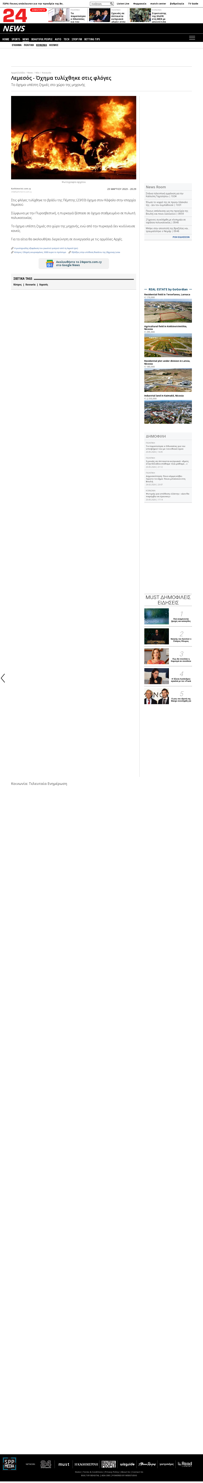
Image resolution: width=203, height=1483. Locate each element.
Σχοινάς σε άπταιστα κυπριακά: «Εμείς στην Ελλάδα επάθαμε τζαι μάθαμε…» (167, 464)
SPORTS (16, 41)
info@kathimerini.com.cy (21, 193)
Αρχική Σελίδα (18, 74)
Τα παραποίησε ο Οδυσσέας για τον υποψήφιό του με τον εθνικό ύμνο (78, 23)
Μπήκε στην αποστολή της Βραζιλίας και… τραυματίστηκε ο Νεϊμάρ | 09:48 (167, 231)
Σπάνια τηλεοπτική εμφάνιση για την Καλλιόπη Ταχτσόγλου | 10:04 (164, 196)
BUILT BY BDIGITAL (90, 1477)
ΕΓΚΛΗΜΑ (17, 46)
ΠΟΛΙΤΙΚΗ (75, 11)
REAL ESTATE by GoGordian (168, 290)
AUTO (58, 41)
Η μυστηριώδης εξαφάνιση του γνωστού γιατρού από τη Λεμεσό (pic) (46, 250)
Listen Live (123, 3)
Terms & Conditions (93, 1473)
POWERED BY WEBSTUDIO (124, 1477)
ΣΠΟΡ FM (77, 41)
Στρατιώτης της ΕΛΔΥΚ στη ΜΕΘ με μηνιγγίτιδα (159, 19)
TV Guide (193, 3)
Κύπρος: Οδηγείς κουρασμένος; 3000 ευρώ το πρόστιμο (40, 253)
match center (158, 3)
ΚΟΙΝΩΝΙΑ (156, 11)
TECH (66, 41)
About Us (125, 1473)
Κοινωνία (46, 74)
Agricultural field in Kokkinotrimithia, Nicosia (165, 329)
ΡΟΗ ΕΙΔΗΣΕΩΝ (181, 238)
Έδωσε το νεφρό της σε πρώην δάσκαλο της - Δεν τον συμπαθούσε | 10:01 (167, 205)
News (30, 74)
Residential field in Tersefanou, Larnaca (167, 296)
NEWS (13, 30)
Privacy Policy (112, 1473)
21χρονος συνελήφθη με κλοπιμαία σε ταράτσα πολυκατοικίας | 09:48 (166, 223)
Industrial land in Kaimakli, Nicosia (164, 397)
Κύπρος (17, 286)
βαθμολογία (177, 3)
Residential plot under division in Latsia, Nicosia (167, 364)
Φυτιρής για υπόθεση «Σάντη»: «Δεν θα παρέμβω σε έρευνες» (167, 496)
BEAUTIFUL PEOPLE (41, 41)
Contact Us (137, 1473)
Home (78, 1473)
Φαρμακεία (139, 3)
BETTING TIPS (92, 41)
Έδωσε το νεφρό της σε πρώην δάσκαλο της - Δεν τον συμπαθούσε (37, 4)
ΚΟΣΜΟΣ (53, 46)
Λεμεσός (43, 286)
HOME (5, 41)
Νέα (37, 74)
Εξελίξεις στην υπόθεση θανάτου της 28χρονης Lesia (96, 253)
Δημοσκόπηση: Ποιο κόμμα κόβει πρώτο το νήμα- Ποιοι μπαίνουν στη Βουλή (165, 480)
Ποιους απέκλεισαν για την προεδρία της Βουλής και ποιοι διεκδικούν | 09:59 (167, 214)
